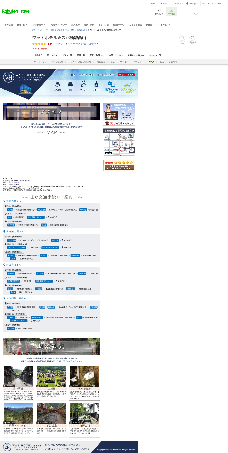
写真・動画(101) (97, 55)
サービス (124, 62)
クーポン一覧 (155, 55)
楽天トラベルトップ (40, 30)
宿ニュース (52, 55)
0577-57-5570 (13, 182)
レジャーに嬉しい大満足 (80, 62)
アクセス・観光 (86, 75)
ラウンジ (138, 62)
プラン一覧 (67, 55)
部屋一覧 (81, 55)
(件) (59, 44)
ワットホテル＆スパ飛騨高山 (59, 37)
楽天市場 (205, 3)
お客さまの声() (136, 55)
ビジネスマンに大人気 (53, 62)
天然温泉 (101, 62)
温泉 (162, 62)
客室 (113, 62)
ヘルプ (153, 3)
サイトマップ (178, 3)
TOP (35, 62)
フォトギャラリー (106, 75)
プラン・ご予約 (126, 75)
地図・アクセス (116, 55)
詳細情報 (173, 62)
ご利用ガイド (164, 3)
